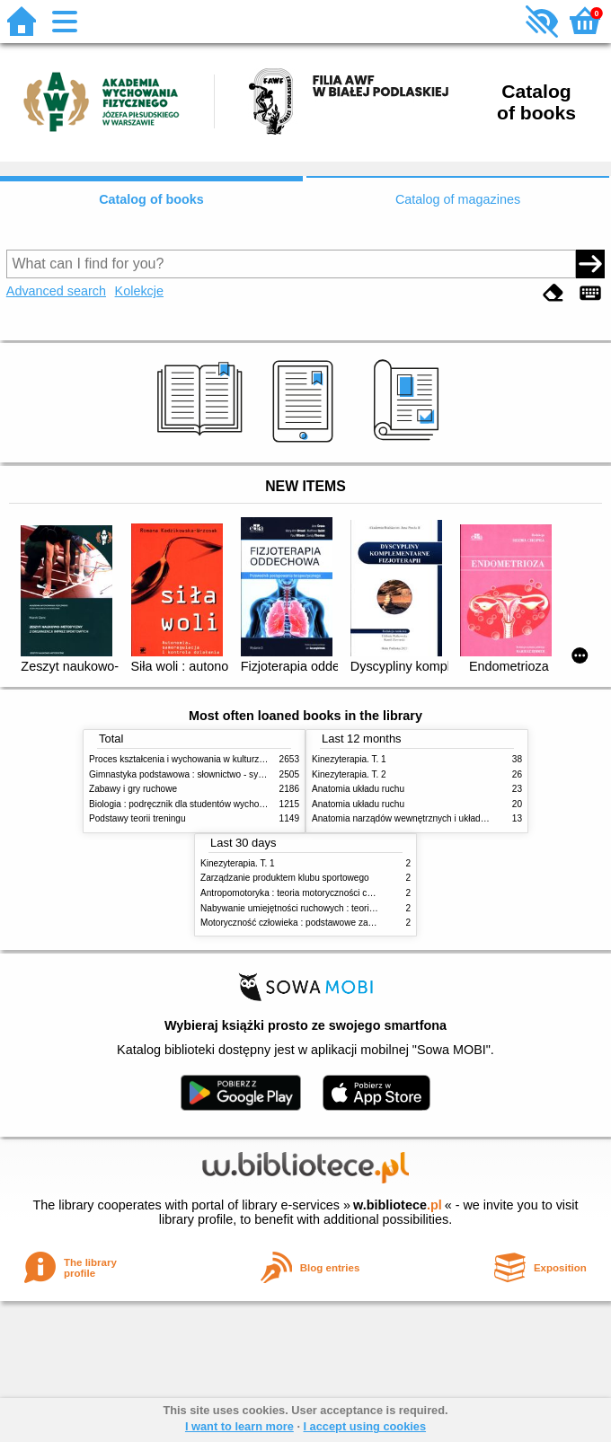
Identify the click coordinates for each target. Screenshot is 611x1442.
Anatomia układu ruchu (358, 789)
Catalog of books (151, 199)
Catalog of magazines (457, 199)
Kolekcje (139, 291)
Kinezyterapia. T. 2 (349, 774)
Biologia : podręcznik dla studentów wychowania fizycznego (208, 804)
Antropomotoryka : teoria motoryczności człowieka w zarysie (321, 893)
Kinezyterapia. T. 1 (349, 759)
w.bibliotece (397, 1205)
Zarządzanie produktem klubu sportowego (284, 878)
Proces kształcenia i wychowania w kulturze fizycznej (195, 759)
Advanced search (56, 291)
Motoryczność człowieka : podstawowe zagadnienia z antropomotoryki (341, 923)
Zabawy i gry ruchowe (133, 789)
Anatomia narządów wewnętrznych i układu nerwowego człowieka (444, 818)
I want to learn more (239, 1426)
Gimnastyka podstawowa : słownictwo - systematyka (194, 774)
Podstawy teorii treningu (137, 818)
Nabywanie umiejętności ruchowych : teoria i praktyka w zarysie (328, 908)
